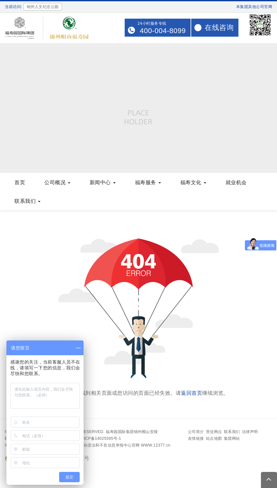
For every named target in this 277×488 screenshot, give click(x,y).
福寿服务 (148, 182)
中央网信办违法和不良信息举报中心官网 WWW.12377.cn (119, 445)
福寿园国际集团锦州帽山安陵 (132, 431)
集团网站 (232, 438)
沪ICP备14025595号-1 (100, 438)
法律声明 (250, 431)
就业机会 (236, 182)
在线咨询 (219, 27)
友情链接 (196, 438)
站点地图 (214, 438)
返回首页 (191, 393)
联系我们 (27, 201)
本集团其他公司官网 (254, 7)
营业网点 (214, 431)
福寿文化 (193, 182)
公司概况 (57, 182)
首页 (19, 182)
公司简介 (196, 431)
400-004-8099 (163, 31)
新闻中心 (103, 182)
